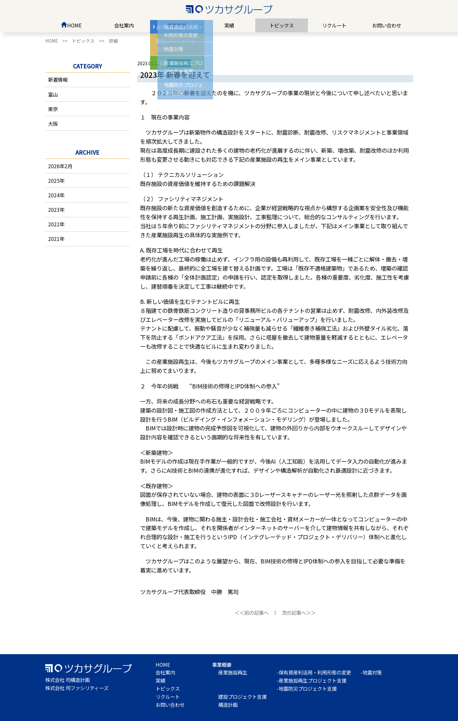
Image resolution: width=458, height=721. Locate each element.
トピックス (282, 25)
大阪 (53, 123)
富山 (53, 94)
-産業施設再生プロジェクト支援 (311, 680)
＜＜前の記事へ (252, 612)
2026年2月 (60, 166)
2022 (54, 224)
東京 (53, 108)
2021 (54, 238)
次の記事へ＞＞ (299, 612)
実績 (229, 25)
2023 (54, 209)
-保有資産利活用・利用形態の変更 (314, 672)
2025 (54, 180)
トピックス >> (90, 40)
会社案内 (124, 25)
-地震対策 (371, 672)
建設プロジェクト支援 (242, 696)
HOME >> (58, 40)
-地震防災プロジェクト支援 (307, 688)
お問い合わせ (386, 25)
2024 (54, 195)
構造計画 (228, 704)
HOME (71, 25)
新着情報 (57, 79)
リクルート (334, 25)
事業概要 (176, 25)
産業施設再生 (232, 672)
